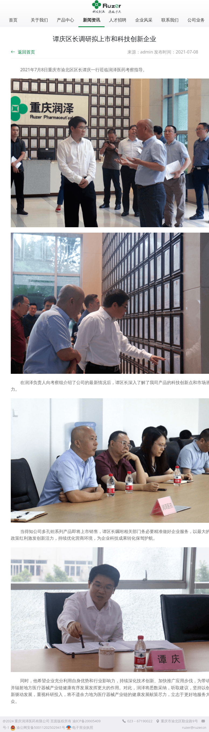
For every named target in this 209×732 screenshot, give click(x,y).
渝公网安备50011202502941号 (40, 727)
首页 (13, 20)
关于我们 (39, 20)
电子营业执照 (79, 727)
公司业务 (196, 20)
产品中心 (65, 20)
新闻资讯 (91, 20)
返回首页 (23, 52)
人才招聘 (117, 20)
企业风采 (143, 20)
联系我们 (170, 20)
